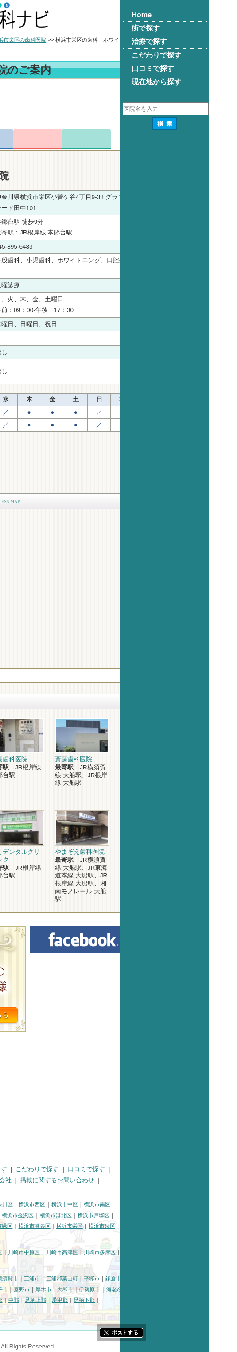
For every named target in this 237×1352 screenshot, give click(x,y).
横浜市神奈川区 (82, 1204)
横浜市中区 (153, 1204)
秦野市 (110, 1289)
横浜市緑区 (87, 1226)
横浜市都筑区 (58, 1237)
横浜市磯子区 (69, 1215)
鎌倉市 (202, 1278)
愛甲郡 (148, 1300)
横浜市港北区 (144, 1215)
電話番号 (77, 139)
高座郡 (83, 1300)
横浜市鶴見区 (42, 1204)
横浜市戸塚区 (182, 1215)
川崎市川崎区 (42, 1252)
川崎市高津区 (151, 1252)
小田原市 (36, 1289)
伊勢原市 (178, 1289)
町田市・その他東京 (28, 1311)
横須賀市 (96, 1278)
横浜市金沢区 (106, 1215)
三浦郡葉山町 (151, 1278)
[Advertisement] (118, 105)
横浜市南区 (185, 1204)
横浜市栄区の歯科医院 (108, 40)
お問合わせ (126, 139)
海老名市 (205, 1289)
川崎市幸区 (77, 1252)
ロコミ (175, 139)
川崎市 (12, 1252)
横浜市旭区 (55, 1226)
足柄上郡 (124, 1300)
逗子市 (89, 1289)
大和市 (154, 1289)
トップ (12, 40)
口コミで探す (175, 1169)
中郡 (102, 1300)
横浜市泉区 (190, 1226)
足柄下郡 (172, 1300)
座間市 (12, 1300)
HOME (13, 1169)
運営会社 (87, 1180)
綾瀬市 (61, 1300)
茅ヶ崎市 (63, 1289)
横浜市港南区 (20, 1226)
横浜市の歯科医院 (51, 40)
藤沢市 (12, 1289)
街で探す (43, 1169)
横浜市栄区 (158, 1226)
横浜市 (12, 1204)
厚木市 (132, 1289)
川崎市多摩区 (188, 1252)
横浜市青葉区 (20, 1237)
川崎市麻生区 (58, 1263)
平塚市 (180, 1278)
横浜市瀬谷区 (123, 1226)
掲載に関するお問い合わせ (146, 1180)
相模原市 (69, 1278)
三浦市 (120, 1278)
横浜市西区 (120, 1204)
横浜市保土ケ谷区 (25, 1215)
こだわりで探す (126, 1169)
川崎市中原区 (112, 1252)
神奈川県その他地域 (28, 1278)
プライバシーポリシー (35, 1180)
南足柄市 (36, 1300)
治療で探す (80, 1169)
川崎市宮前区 (20, 1263)
